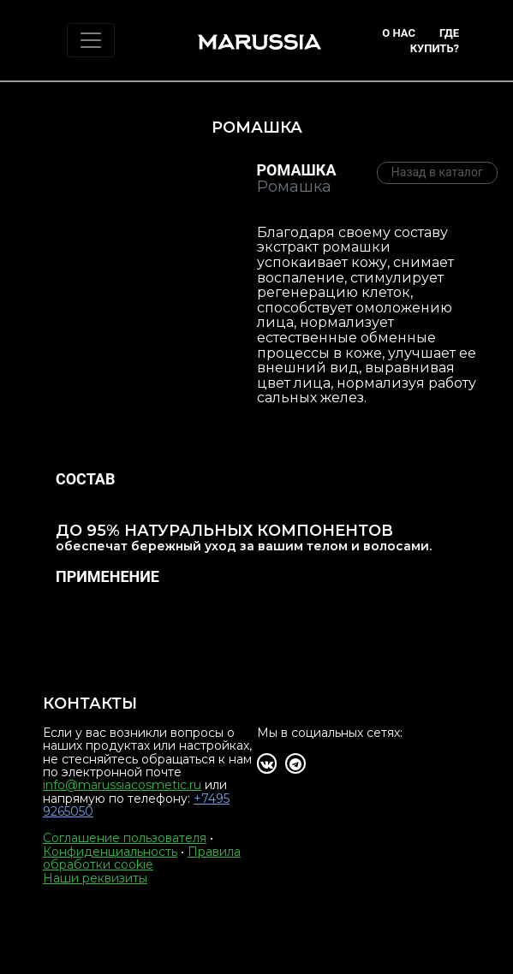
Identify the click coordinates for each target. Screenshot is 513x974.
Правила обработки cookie (142, 858)
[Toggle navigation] (91, 40)
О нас (398, 33)
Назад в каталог (437, 172)
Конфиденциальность (110, 851)
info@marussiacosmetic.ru (122, 785)
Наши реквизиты (95, 878)
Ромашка (297, 170)
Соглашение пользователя (124, 838)
